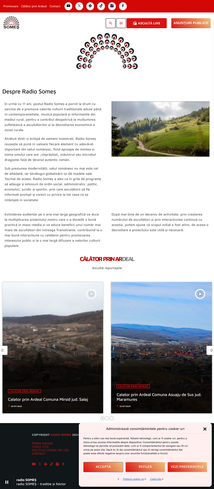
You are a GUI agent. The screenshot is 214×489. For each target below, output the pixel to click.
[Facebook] (63, 464)
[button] (205, 429)
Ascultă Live (146, 23)
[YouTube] (34, 464)
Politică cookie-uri (133, 479)
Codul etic (156, 479)
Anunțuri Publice (191, 23)
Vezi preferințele (187, 467)
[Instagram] (57, 464)
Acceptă (103, 467)
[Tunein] (45, 464)
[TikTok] (51, 464)
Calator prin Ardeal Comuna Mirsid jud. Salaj (51, 399)
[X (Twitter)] (40, 464)
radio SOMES (60, 434)
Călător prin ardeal (27, 391)
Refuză (145, 467)
